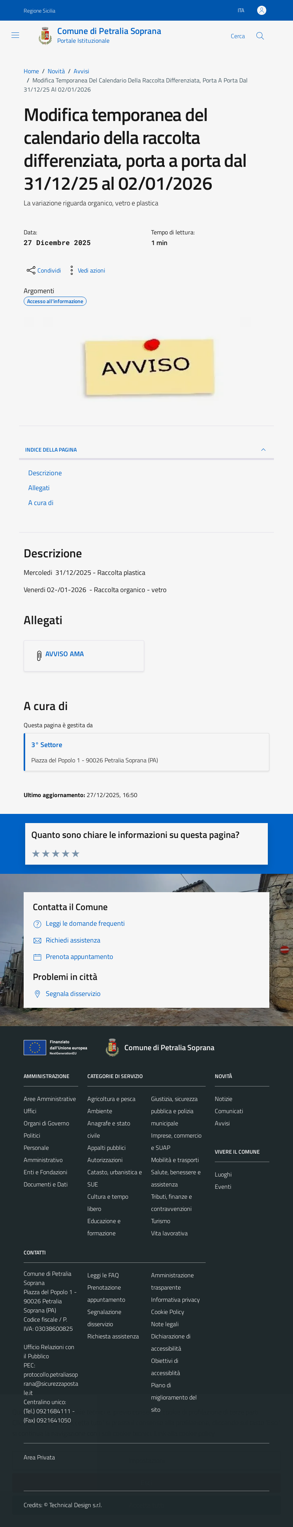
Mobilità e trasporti (175, 1159)
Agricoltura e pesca (111, 1098)
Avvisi (222, 1123)
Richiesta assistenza (113, 1336)
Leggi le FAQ (103, 1275)
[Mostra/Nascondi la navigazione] (15, 35)
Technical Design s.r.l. (75, 1504)
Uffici (30, 1110)
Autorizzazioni (104, 1159)
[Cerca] (260, 36)
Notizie (223, 1098)
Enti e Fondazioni (45, 1172)
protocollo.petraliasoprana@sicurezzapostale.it (51, 1383)
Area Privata (39, 1457)
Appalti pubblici (106, 1147)
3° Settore (46, 744)
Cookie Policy (167, 1311)
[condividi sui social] (43, 270)
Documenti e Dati (46, 1184)
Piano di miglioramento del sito (174, 1397)
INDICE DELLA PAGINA (146, 449)
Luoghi (223, 1174)
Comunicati (229, 1110)
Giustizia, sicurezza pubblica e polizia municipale (174, 1111)
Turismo (160, 1220)
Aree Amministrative (50, 1098)
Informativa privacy (175, 1299)
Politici (32, 1135)
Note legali (165, 1323)
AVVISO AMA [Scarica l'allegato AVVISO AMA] (64, 654)
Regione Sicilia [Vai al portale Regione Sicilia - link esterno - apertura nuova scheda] (39, 10)
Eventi (223, 1186)
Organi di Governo (46, 1123)
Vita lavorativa (169, 1233)
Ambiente (99, 1110)
